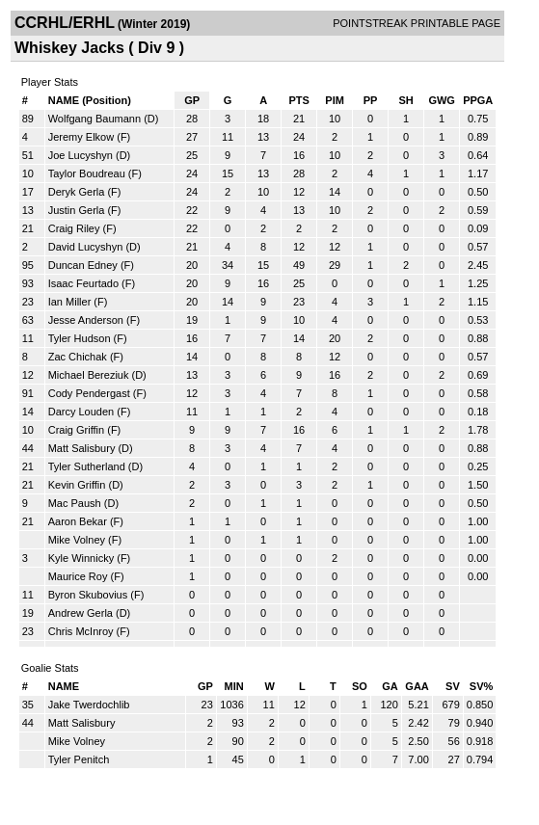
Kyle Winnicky (81, 558)
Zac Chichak (77, 356)
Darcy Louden (81, 411)
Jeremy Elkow (81, 137)
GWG (441, 100)
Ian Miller (70, 301)
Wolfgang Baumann (94, 118)
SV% (481, 686)
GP (192, 100)
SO (359, 686)
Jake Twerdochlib (89, 704)
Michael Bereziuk (88, 375)
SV (452, 686)
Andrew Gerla (80, 613)
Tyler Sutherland (86, 466)
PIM (334, 100)
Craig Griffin (76, 430)
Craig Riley (74, 228)
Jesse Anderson (85, 320)
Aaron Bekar (77, 521)
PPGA (478, 100)
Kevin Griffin (77, 485)
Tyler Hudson (79, 338)
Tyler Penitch (79, 759)
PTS (298, 100)
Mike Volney (76, 540)
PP (371, 100)
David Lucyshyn (85, 247)
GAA (416, 686)
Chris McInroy (81, 631)
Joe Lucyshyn (80, 155)
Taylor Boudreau (86, 173)
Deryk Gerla (76, 192)
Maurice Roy (78, 576)
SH (405, 100)
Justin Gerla (76, 210)
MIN (234, 686)
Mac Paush (74, 503)
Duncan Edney (83, 265)
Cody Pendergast (89, 393)
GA (390, 686)
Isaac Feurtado (83, 283)
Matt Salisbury (82, 448)
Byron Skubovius (88, 594)
